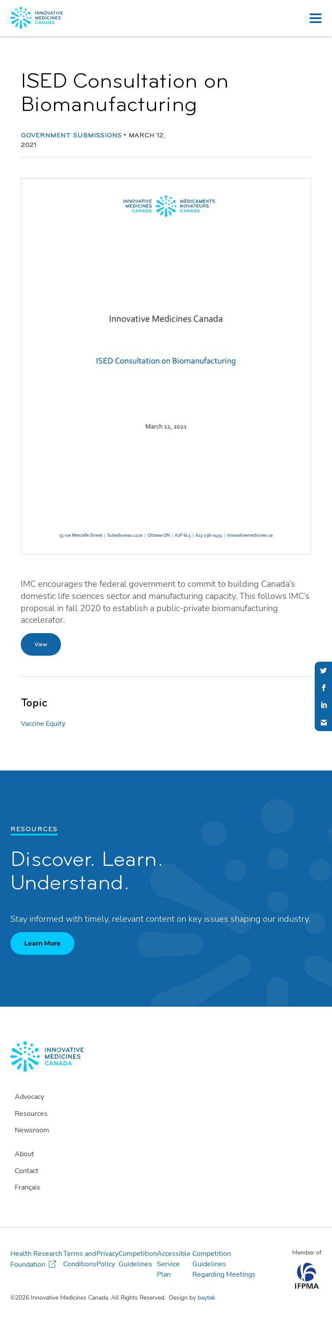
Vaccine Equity (43, 723)
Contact (26, 1171)
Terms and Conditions (79, 1259)
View (41, 644)
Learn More (42, 943)
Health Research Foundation (36, 1259)
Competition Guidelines (137, 1259)
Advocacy (29, 1097)
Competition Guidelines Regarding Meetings (223, 1264)
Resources (31, 1113)
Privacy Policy (107, 1259)
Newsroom (32, 1130)
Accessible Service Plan (174, 1264)
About (24, 1154)
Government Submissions (71, 136)
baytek (206, 1298)
